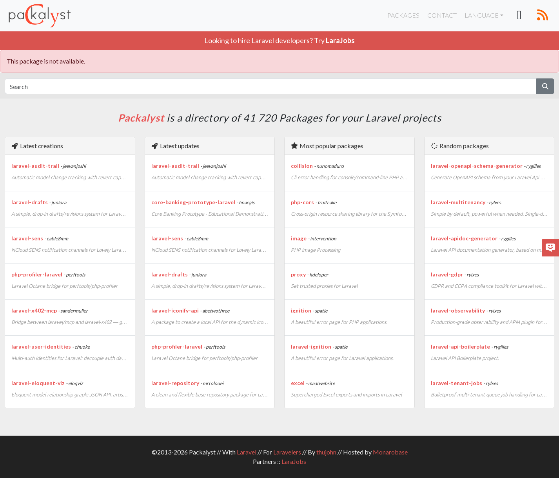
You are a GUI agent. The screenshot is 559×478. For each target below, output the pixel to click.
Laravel (246, 452)
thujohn (326, 452)
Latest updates (175, 145)
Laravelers (287, 452)
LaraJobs (293, 461)
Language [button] (482, 15)
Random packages (459, 145)
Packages (403, 15)
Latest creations (37, 145)
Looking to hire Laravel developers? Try (279, 40)
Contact (442, 15)
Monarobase (390, 452)
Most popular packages (326, 145)
